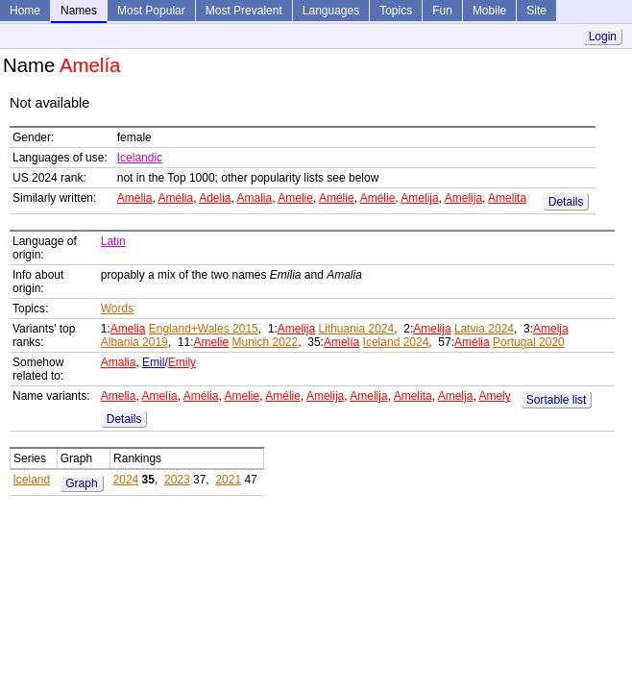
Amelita (507, 198)
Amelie (295, 198)
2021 (228, 479)
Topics (395, 10)
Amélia (175, 198)
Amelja (551, 328)
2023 (177, 479)
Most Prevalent (244, 10)
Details (566, 202)
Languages (331, 10)
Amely (494, 396)
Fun (442, 10)
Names (79, 10)
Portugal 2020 (529, 342)
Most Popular (151, 10)
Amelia (135, 198)
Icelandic (139, 157)
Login (603, 36)
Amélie (336, 198)
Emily (182, 362)
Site (536, 10)
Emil (153, 362)
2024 (126, 479)
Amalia (255, 198)
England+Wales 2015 (203, 328)
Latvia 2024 (484, 328)
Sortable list (556, 400)
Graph (81, 483)
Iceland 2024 (396, 342)
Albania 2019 (134, 342)
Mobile (489, 10)
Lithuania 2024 (356, 328)
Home (25, 10)
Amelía (341, 342)
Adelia (215, 198)
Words (117, 308)
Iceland (32, 479)
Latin (113, 241)
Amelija (419, 198)
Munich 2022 (265, 342)
